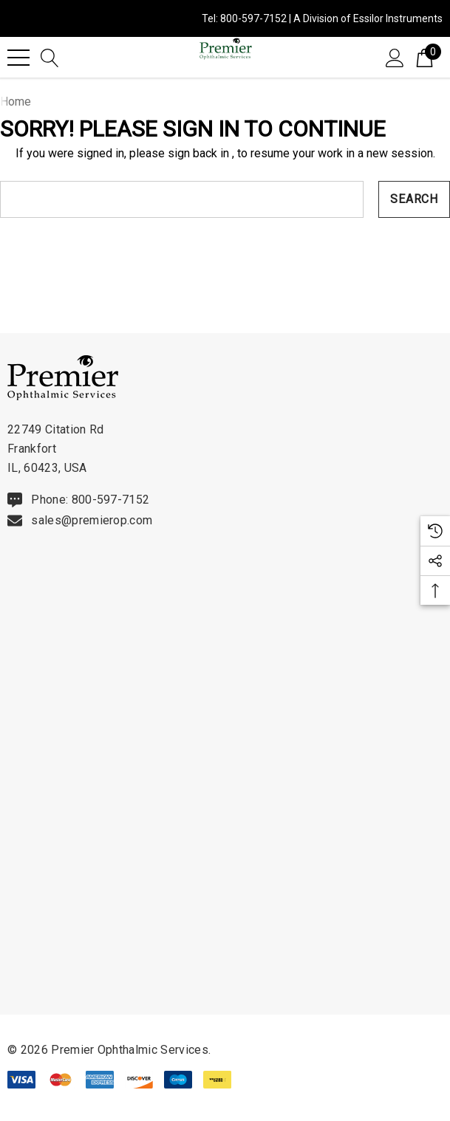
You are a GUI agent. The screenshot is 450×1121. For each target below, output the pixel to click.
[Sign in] (395, 56)
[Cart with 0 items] (424, 56)
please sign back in (179, 153)
